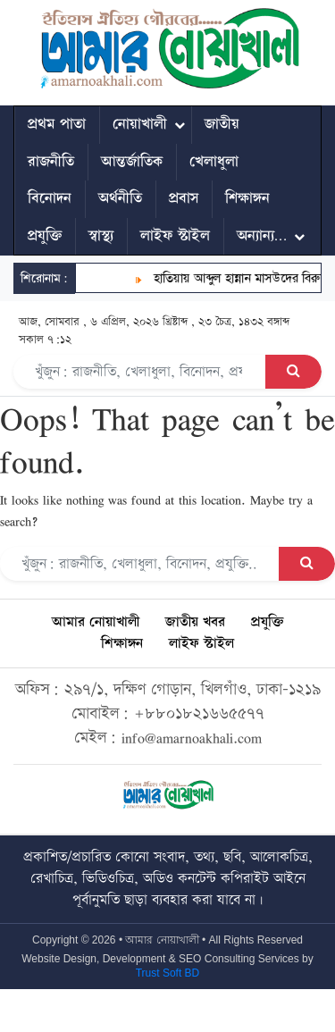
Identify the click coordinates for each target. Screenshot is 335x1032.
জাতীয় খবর (195, 622)
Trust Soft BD (168, 973)
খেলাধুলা (214, 161)
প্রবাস (183, 198)
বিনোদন (49, 198)
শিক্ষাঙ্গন (247, 198)
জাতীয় (222, 124)
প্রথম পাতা (57, 124)
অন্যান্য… (262, 236)
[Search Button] (293, 372)
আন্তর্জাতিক (132, 161)
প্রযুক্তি (45, 236)
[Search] (139, 372)
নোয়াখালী (140, 124)
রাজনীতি (51, 161)
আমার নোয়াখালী (95, 622)
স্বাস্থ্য (100, 236)
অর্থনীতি (120, 198)
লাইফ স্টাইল (175, 236)
